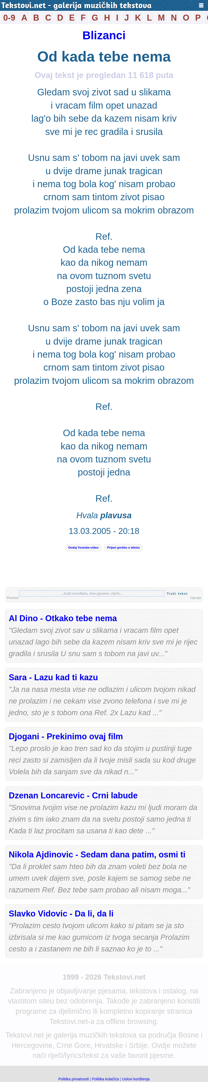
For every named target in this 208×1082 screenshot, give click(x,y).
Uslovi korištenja (136, 1079)
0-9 (9, 17)
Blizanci (104, 35)
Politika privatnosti (73, 1079)
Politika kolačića (105, 1079)
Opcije (195, 598)
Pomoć (13, 598)
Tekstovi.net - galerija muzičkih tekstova (76, 6)
